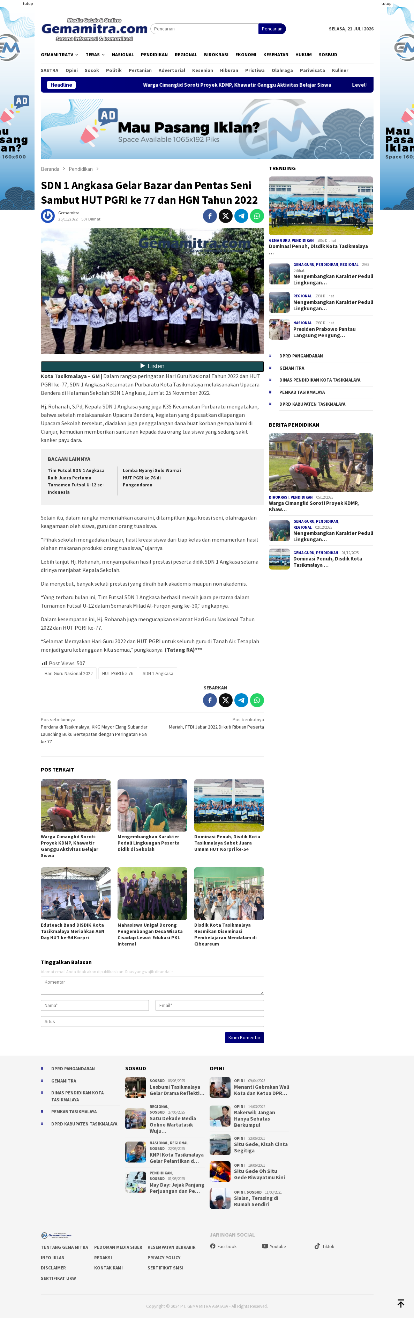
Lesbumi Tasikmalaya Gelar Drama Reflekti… (177, 1090)
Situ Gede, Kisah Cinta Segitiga (261, 1147)
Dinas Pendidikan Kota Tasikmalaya (319, 380)
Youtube (274, 1247)
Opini (239, 1080)
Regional (349, 264)
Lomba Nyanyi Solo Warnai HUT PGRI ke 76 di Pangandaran (152, 478)
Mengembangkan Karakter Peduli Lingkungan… (333, 279)
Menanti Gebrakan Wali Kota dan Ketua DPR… (261, 1090)
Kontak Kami (108, 1268)
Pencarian (272, 29)
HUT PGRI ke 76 (117, 673)
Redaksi (103, 1258)
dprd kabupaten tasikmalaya (312, 404)
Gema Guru (279, 240)
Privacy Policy (164, 1258)
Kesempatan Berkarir (172, 1247)
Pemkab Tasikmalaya (302, 392)
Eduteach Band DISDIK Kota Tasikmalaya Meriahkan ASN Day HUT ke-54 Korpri (72, 931)
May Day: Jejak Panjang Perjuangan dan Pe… (177, 1188)
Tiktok (324, 1247)
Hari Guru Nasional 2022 (69, 673)
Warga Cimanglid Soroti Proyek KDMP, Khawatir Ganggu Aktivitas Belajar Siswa (249, 85)
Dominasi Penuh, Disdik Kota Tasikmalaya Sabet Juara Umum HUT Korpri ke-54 (227, 842)
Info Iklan (53, 1258)
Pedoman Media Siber (118, 1247)
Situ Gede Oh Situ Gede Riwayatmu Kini (259, 1174)
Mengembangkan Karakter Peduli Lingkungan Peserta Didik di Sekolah (149, 842)
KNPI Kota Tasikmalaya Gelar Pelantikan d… (177, 1158)
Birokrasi (279, 497)
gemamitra (291, 368)
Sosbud (157, 1080)
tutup (28, 3)
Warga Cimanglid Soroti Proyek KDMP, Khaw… (314, 506)
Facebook (223, 1247)
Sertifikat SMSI (165, 1268)
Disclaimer (53, 1268)
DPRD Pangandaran (301, 356)
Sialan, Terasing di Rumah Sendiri (256, 1201)
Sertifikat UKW (58, 1278)
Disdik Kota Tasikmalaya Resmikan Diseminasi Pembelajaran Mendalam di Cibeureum (225, 934)
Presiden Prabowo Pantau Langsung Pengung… (324, 332)
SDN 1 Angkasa (158, 673)
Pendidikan (303, 240)
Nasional (302, 322)
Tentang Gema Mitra (64, 1247)
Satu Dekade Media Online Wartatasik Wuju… (173, 1124)
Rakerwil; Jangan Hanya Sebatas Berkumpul (254, 1118)
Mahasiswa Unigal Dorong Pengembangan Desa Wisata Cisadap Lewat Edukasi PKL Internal (150, 934)
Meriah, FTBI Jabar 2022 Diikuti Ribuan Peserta (210, 723)
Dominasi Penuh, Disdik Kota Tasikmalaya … (318, 249)
